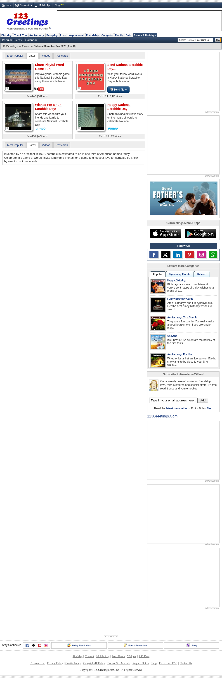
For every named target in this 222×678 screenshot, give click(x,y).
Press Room (118, 656)
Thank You (20, 35)
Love (63, 35)
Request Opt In (140, 663)
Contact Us (186, 663)
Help (153, 663)
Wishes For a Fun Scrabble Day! (48, 107)
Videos (46, 55)
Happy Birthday (176, 280)
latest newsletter (176, 408)
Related (201, 274)
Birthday (6, 35)
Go (218, 40)
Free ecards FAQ (168, 663)
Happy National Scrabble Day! (118, 107)
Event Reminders (135, 645)
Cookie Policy (73, 663)
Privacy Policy (55, 663)
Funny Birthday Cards (180, 298)
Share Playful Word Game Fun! (49, 67)
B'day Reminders (79, 645)
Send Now (118, 89)
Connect (24, 5)
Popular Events (12, 40)
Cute (128, 35)
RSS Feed (144, 656)
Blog (57, 5)
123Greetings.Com (162, 416)
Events (26, 46)
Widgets (131, 656)
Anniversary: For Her (179, 354)
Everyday (52, 35)
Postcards (62, 55)
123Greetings (10, 46)
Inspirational (76, 35)
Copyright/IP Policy (94, 663)
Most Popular (15, 55)
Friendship (92, 35)
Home (9, 5)
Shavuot (172, 335)
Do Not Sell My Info (118, 663)
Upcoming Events (179, 274)
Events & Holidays (145, 35)
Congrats (107, 35)
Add (202, 400)
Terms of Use (37, 663)
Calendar (31, 40)
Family (119, 35)
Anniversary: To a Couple (182, 317)
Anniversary (36, 35)
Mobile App (45, 5)
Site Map (78, 656)
